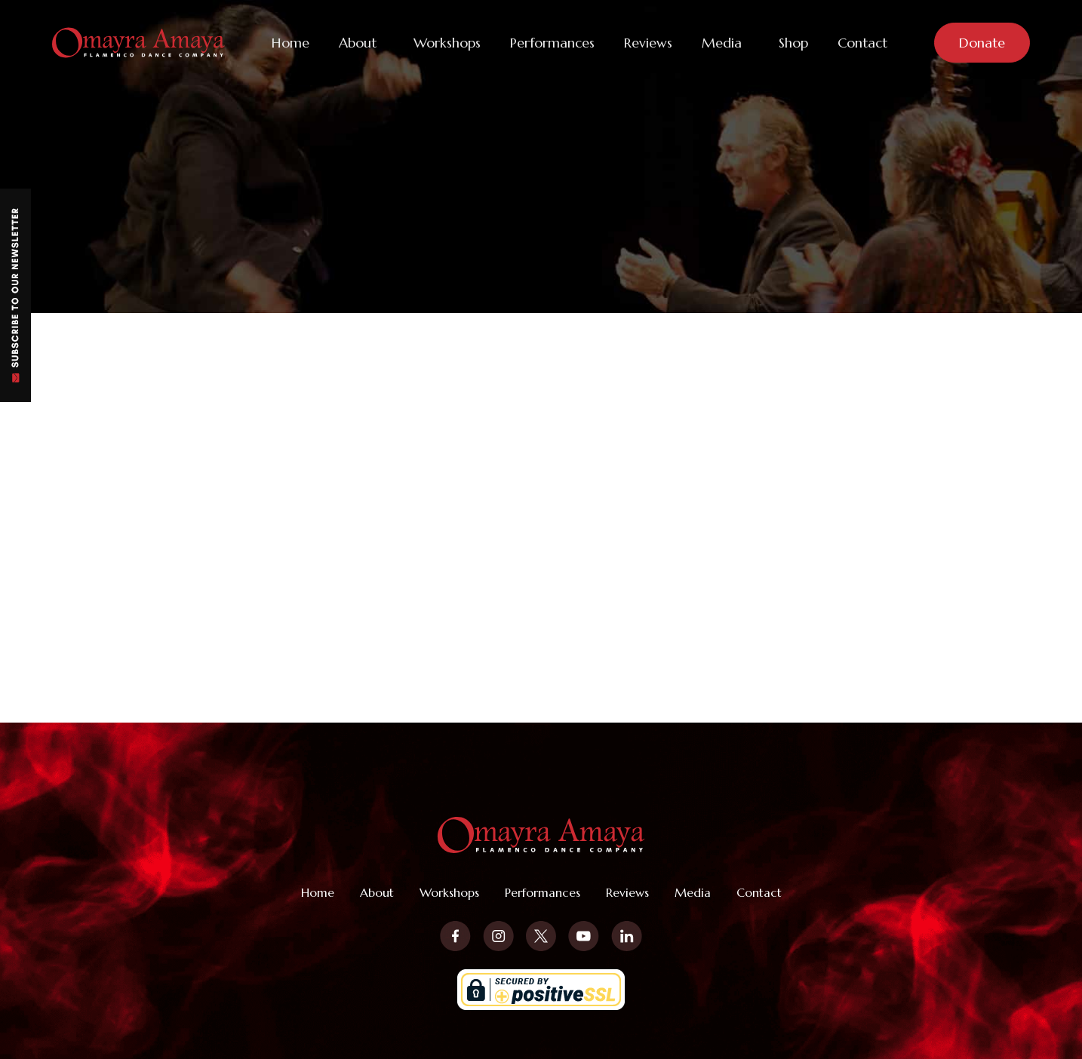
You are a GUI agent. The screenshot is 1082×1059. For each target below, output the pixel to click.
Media (722, 42)
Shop (793, 42)
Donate (982, 42)
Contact (862, 42)
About (358, 42)
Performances (552, 42)
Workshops (447, 42)
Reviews (648, 42)
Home (290, 42)
